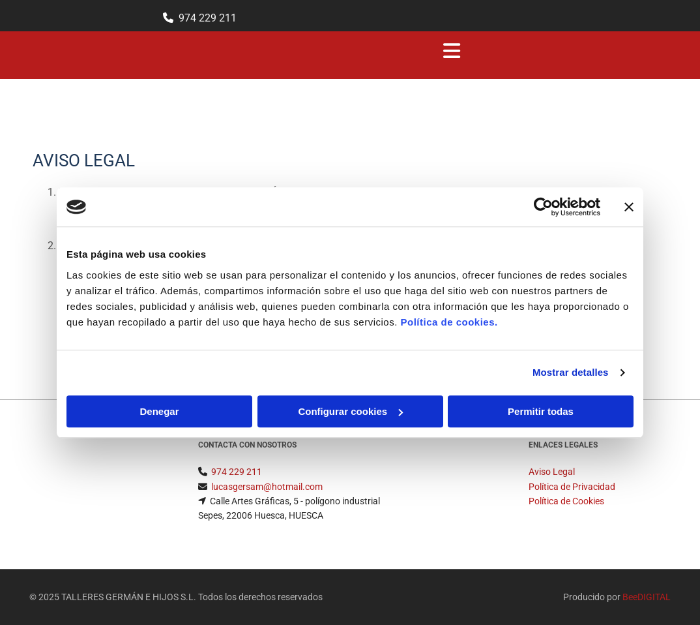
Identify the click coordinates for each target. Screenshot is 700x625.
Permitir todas (541, 411)
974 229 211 (208, 18)
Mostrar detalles (570, 372)
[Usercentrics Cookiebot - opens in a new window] (543, 207)
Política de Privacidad (572, 486)
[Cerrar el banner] (629, 206)
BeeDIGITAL (646, 597)
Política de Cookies (566, 501)
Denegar (159, 411)
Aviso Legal (552, 471)
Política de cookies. (448, 322)
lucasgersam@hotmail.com (267, 486)
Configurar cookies (350, 411)
